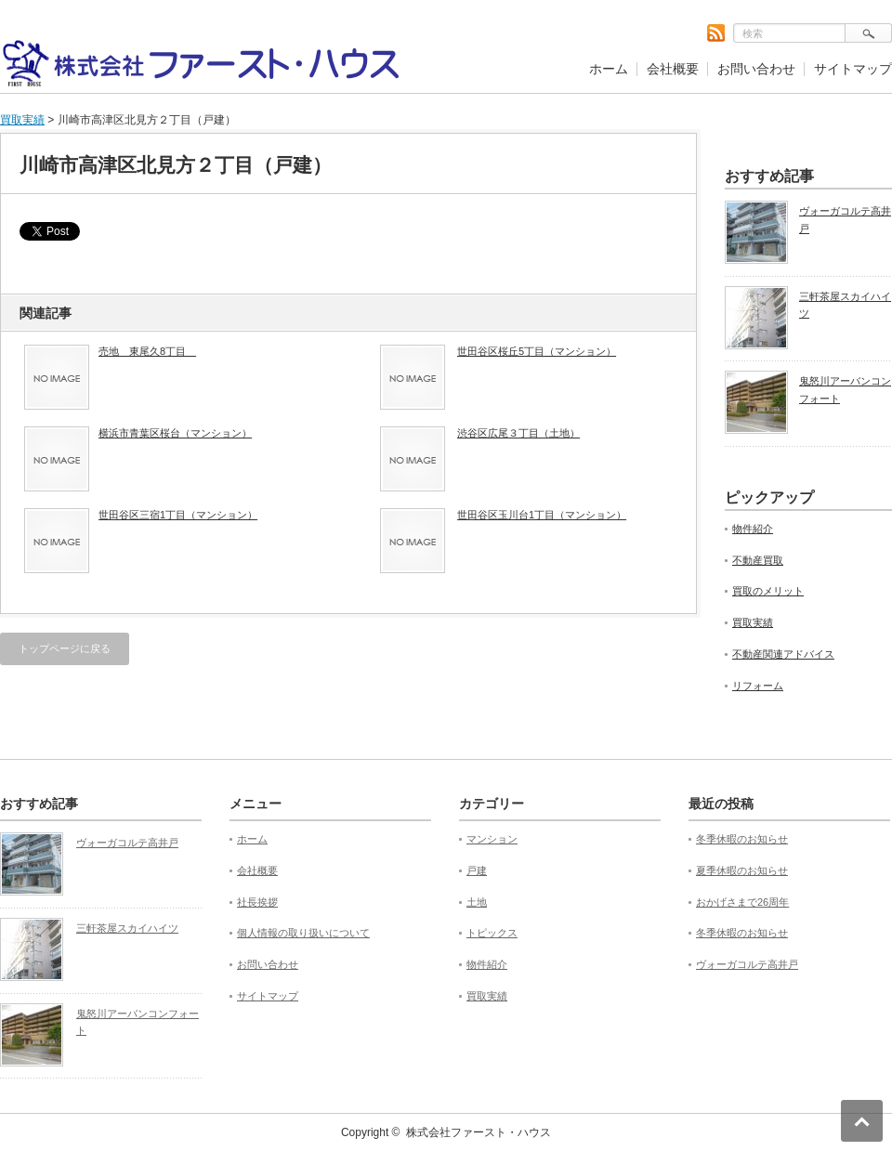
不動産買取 (757, 560)
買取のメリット (768, 590)
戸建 (476, 870)
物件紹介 (752, 528)
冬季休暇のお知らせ (742, 838)
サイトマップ (853, 68)
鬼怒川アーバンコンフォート (845, 389)
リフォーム (757, 685)
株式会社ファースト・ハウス (478, 1132)
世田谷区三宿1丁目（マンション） (177, 514)
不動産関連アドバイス (783, 654)
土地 (476, 902)
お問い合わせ (756, 68)
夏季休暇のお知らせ (742, 870)
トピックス (492, 932)
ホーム (608, 68)
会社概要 (673, 68)
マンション (492, 838)
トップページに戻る (65, 648)
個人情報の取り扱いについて (303, 932)
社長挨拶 (257, 902)
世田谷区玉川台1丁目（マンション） (541, 514)
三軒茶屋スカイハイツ (845, 305)
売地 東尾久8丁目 (147, 351)
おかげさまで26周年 (742, 902)
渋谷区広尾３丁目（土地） (518, 432)
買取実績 (22, 119)
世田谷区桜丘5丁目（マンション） (536, 351)
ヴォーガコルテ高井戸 (845, 219)
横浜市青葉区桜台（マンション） (175, 432)
